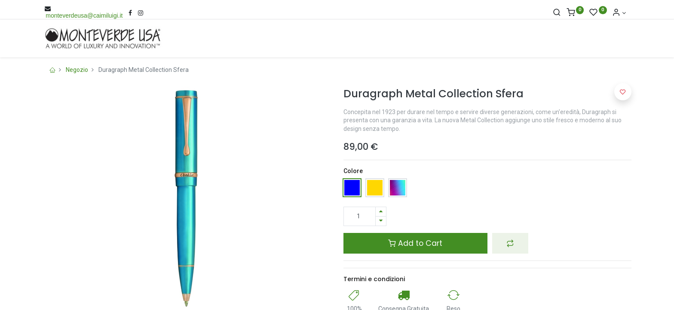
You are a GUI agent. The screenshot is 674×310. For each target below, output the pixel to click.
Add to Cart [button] (415, 243)
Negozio (77, 69)
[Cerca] (557, 12)
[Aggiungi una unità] (381, 211)
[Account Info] (619, 12)
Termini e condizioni (374, 279)
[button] (510, 243)
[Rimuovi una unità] (381, 221)
